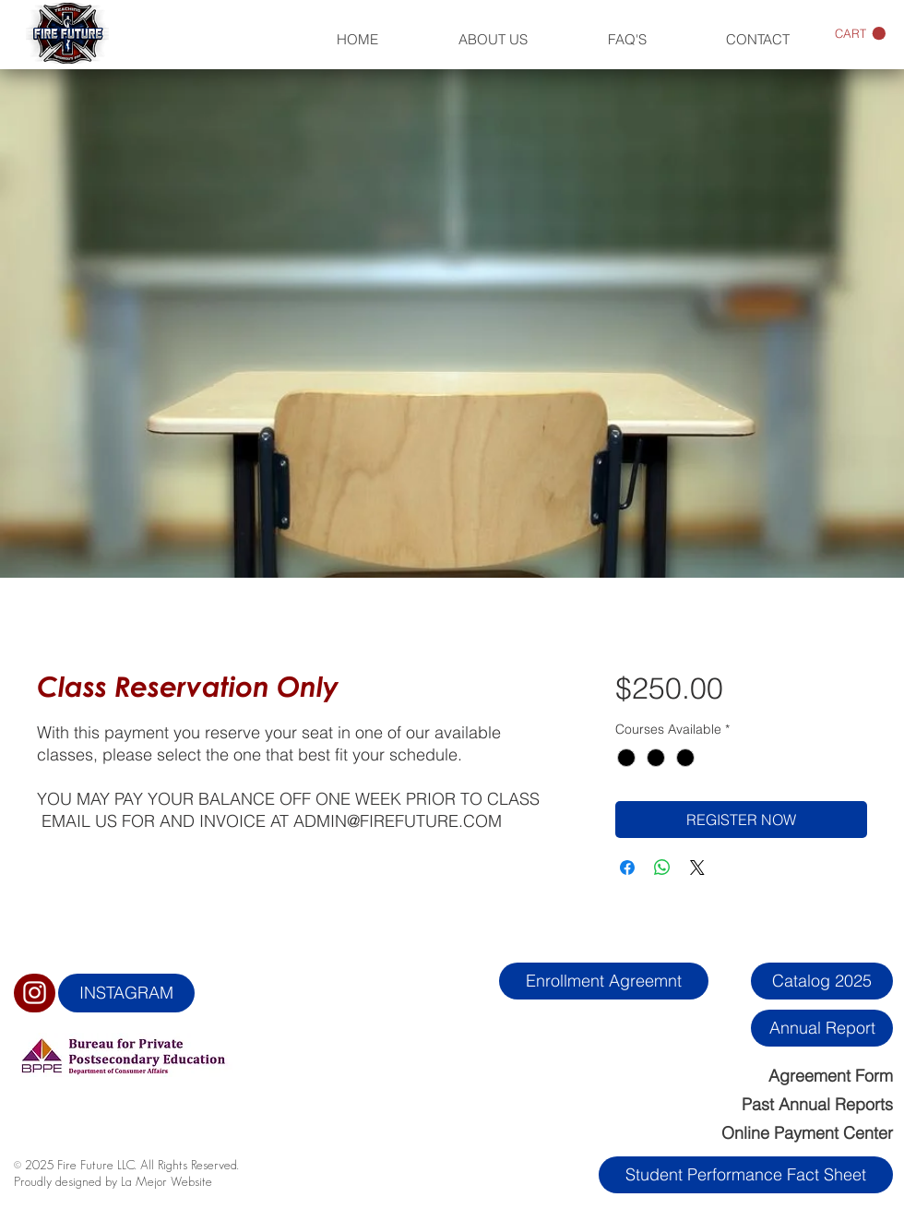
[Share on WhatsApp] (662, 867)
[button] (860, 34)
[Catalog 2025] (822, 981)
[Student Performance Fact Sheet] (746, 1174)
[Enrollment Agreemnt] (603, 981)
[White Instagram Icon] (34, 992)
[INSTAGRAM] (126, 993)
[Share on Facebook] (627, 867)
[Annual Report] (822, 1028)
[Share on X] (697, 867)
